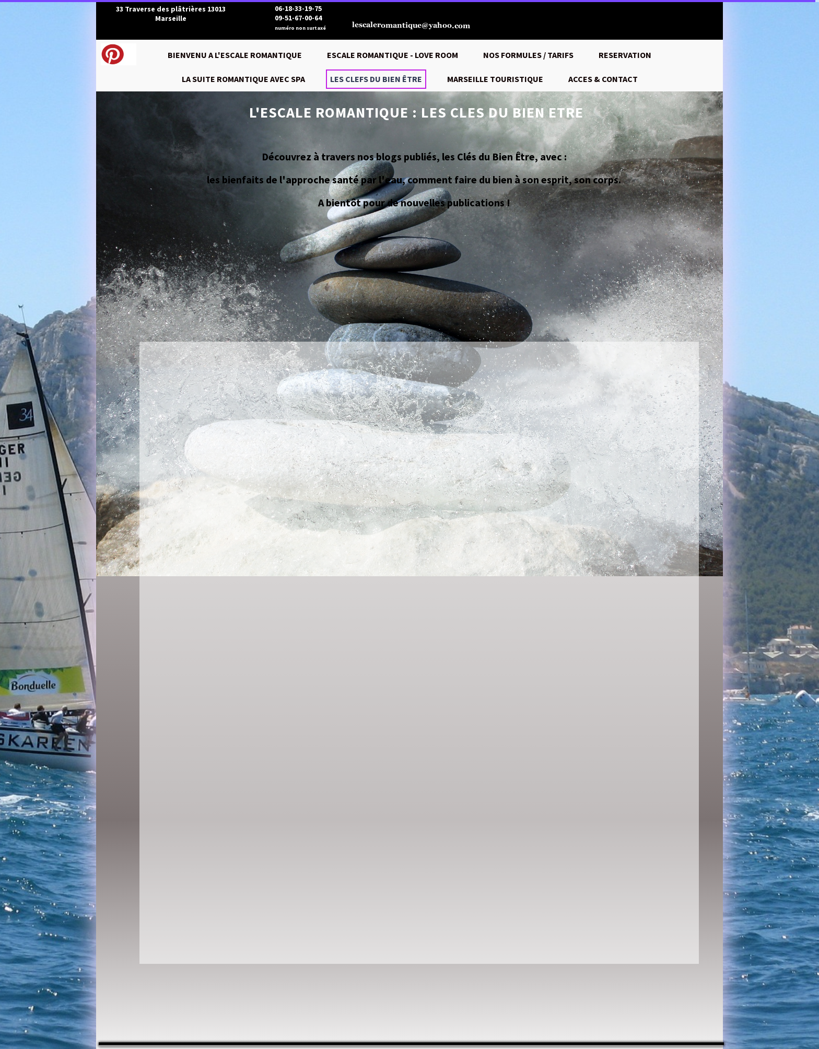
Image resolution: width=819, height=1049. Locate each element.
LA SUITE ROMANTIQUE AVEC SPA (243, 79)
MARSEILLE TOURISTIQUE (495, 79)
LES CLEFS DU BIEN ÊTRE (376, 79)
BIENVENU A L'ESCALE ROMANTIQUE (235, 55)
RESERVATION (625, 55)
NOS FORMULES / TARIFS (528, 55)
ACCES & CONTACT (603, 79)
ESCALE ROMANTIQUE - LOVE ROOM (392, 55)
